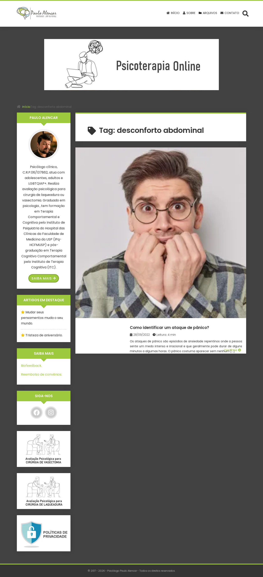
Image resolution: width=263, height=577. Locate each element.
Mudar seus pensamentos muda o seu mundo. (42, 318)
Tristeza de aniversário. (44, 335)
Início (26, 107)
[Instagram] (51, 412)
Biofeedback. (31, 365)
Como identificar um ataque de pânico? (184, 159)
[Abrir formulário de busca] (245, 13)
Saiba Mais (43, 278)
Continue (232, 205)
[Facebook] (36, 412)
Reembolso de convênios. (41, 374)
